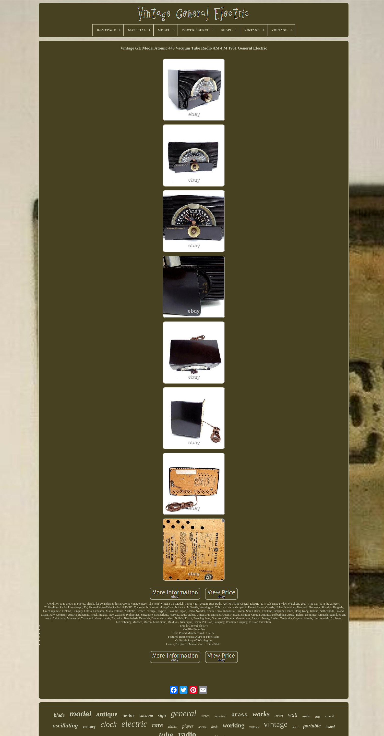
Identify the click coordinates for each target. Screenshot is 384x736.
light (318, 716)
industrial (220, 716)
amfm (306, 716)
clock (108, 724)
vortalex (254, 727)
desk (214, 727)
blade (59, 715)
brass (239, 715)
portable (312, 726)
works (261, 714)
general (183, 713)
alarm (173, 726)
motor (128, 715)
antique (107, 714)
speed (202, 727)
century (89, 726)
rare (157, 725)
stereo (205, 716)
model (80, 714)
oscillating (65, 725)
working (233, 725)
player (187, 726)
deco (295, 727)
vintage (276, 724)
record (329, 716)
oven (279, 715)
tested (330, 726)
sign (162, 715)
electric (134, 724)
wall (293, 715)
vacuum (146, 715)
